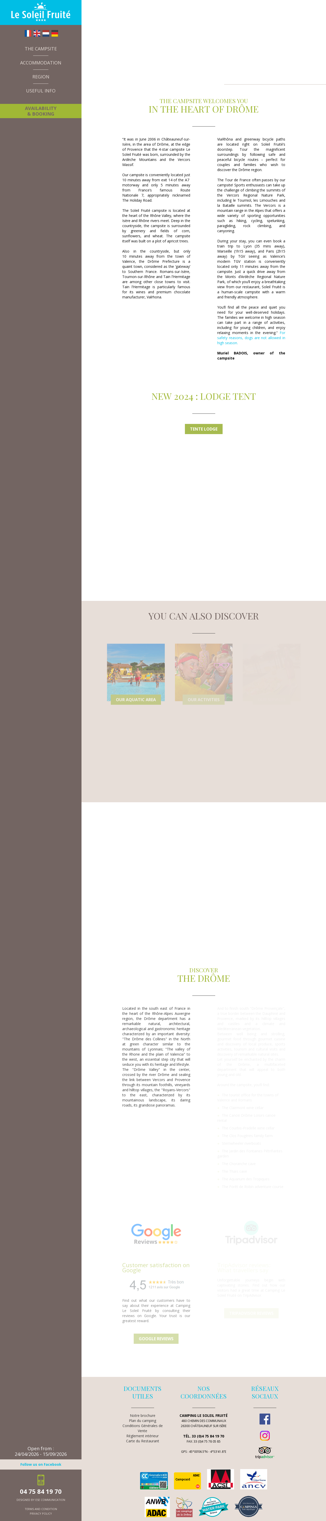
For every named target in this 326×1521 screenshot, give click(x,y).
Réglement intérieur (142, 1435)
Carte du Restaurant (142, 1441)
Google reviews (156, 1339)
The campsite (41, 49)
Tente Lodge (204, 429)
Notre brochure (142, 1415)
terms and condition (41, 1509)
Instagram (265, 1436)
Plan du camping (142, 1420)
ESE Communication (50, 1500)
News (26, 101)
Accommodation (40, 63)
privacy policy (41, 1513)
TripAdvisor (264, 1453)
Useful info (41, 91)
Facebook (265, 1419)
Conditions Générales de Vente (143, 1428)
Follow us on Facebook (40, 1464)
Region (40, 77)
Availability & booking (41, 111)
